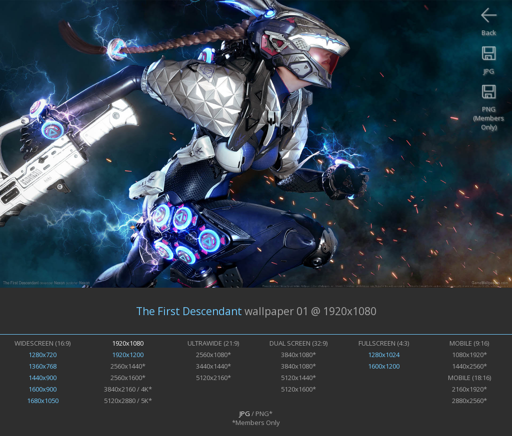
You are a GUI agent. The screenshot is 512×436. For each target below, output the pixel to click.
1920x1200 (128, 354)
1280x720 (42, 354)
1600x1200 (384, 366)
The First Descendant (189, 311)
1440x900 (42, 377)
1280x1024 (384, 354)
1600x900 (42, 389)
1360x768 (42, 366)
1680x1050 (42, 400)
